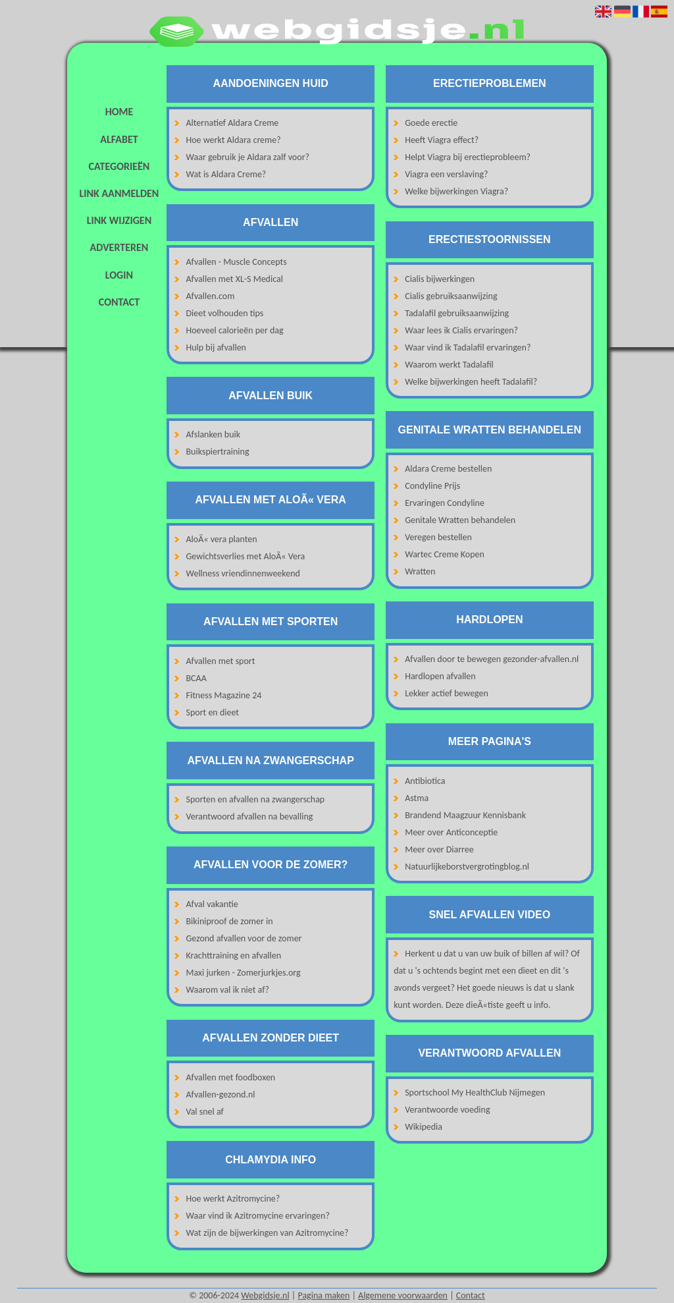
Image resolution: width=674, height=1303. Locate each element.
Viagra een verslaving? (446, 174)
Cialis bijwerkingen (440, 279)
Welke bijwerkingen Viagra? (456, 191)
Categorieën (119, 166)
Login (119, 275)
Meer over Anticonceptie (451, 832)
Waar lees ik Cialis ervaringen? (461, 330)
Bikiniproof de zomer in (229, 921)
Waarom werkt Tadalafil (449, 364)
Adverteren (119, 247)
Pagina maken (324, 1295)
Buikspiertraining (217, 451)
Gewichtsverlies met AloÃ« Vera (245, 556)
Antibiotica (425, 781)
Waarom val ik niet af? (227, 989)
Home (119, 111)
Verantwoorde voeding (447, 1109)
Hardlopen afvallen (440, 676)
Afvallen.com (210, 296)
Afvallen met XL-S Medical (234, 279)
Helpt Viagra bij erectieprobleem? (468, 157)
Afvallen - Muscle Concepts (236, 261)
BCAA (196, 678)
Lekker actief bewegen (446, 693)
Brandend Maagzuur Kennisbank (465, 815)
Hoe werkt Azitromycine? (233, 1198)
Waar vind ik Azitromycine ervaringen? (258, 1215)
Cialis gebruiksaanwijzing (451, 296)
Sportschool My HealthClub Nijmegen (475, 1092)
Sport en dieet (213, 712)
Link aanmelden (119, 193)
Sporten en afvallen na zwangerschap (255, 799)
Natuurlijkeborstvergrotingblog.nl (467, 866)
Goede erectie (431, 122)
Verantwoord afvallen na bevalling (249, 816)
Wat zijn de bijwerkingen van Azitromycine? (267, 1232)
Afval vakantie (212, 904)
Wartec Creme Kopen (444, 554)
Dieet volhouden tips (225, 313)
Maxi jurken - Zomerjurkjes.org (243, 972)
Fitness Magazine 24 (224, 695)
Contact (119, 302)
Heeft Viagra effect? (442, 140)
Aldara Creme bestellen (448, 468)
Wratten (420, 571)
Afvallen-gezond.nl (220, 1094)
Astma (416, 798)
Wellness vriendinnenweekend (243, 573)
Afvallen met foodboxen (231, 1077)
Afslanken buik (213, 434)
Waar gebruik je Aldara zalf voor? (248, 157)
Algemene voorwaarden (403, 1295)
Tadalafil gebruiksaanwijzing (457, 313)
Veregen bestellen (438, 537)
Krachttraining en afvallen (234, 955)
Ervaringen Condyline (444, 503)
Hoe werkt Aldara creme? (233, 140)
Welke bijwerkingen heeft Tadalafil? (471, 381)
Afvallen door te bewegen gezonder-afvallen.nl (492, 659)
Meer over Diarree (439, 849)
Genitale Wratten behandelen (460, 520)
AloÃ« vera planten (221, 539)
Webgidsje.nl (265, 1295)
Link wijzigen (119, 220)
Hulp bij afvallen (216, 347)
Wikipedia (423, 1126)
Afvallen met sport (220, 661)
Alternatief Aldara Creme (232, 122)
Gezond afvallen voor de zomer (244, 938)
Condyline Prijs (432, 485)
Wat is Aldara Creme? (226, 174)
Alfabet (119, 139)
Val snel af (205, 1111)
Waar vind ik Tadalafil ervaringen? (468, 347)
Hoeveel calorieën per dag (235, 330)
